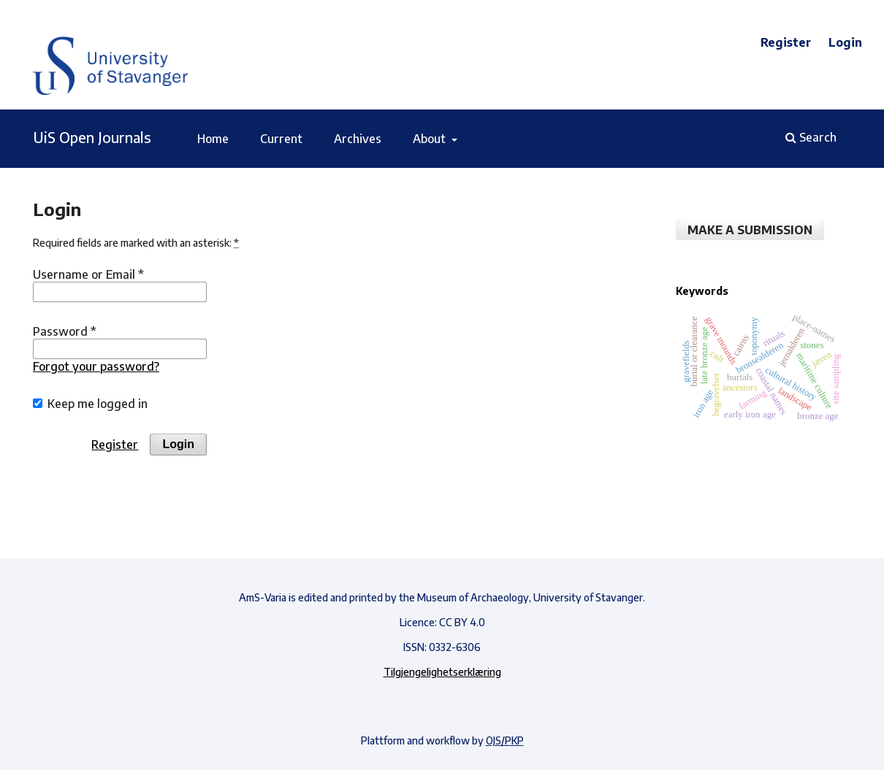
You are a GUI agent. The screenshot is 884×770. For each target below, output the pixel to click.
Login (845, 42)
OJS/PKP (505, 740)
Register (786, 42)
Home (213, 138)
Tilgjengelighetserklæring (442, 672)
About (431, 138)
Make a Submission (749, 230)
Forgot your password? (96, 366)
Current (281, 138)
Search (811, 137)
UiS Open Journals (92, 137)
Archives (357, 138)
